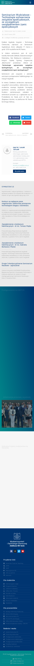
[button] (14, 118)
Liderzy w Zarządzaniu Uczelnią (17, 413)
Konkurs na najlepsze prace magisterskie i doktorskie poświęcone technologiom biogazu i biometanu (16, 203)
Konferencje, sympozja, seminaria (20, 37)
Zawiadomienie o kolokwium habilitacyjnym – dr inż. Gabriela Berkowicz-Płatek (14, 244)
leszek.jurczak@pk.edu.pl (21, 165)
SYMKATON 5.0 (8, 186)
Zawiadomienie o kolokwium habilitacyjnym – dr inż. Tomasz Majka (16, 225)
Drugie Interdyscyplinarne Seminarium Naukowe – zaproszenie (17, 264)
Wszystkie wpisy (19, 171)
